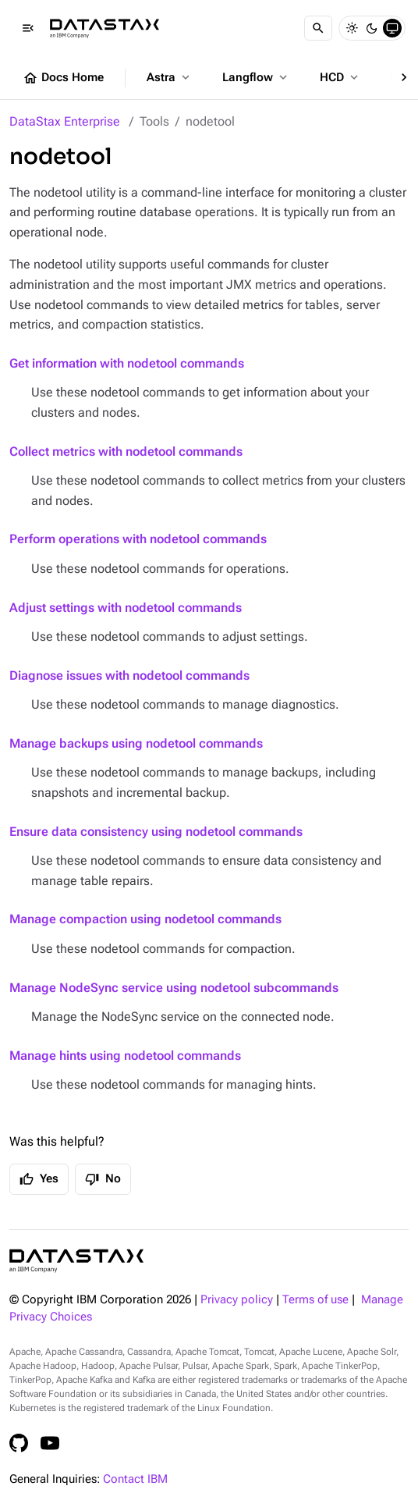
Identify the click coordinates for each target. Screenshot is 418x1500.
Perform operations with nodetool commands (138, 538)
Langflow (256, 77)
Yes (38, 1179)
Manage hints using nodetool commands (125, 1055)
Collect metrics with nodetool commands (126, 451)
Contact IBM (135, 1479)
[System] (392, 28)
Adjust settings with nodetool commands (125, 607)
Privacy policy (236, 1299)
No (103, 1179)
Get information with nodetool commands (126, 363)
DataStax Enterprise (64, 121)
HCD (340, 77)
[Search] (318, 28)
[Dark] (372, 28)
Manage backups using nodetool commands (136, 743)
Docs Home (63, 78)
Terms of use (315, 1299)
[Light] (351, 28)
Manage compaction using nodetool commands (145, 919)
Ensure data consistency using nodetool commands (156, 831)
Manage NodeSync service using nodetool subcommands (173, 987)
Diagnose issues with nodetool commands (129, 675)
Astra (170, 77)
